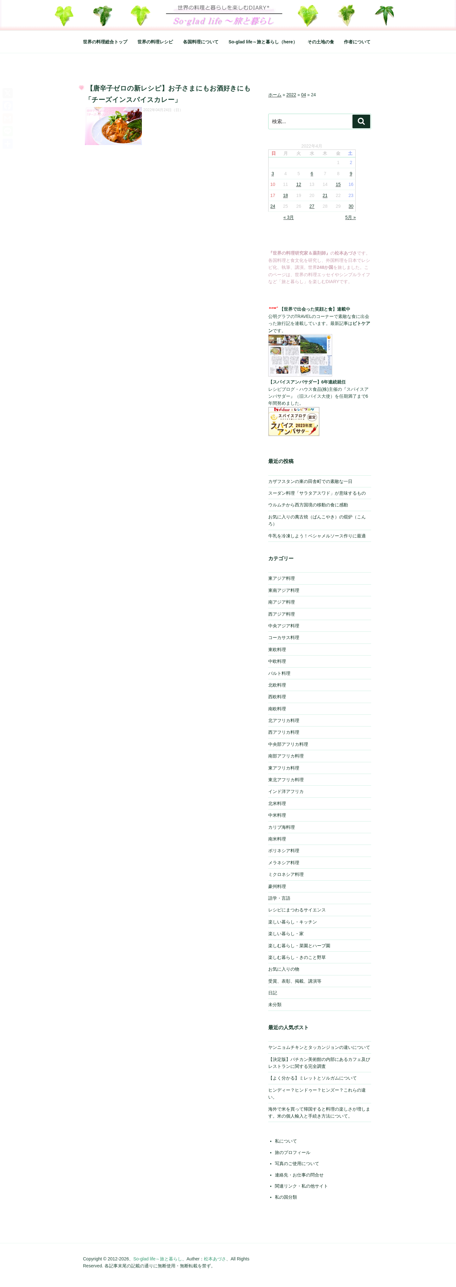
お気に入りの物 (283, 969)
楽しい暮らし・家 (286, 933)
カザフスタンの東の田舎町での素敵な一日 (310, 481)
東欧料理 (277, 649)
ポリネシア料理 (283, 850)
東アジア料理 (281, 578)
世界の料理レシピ (155, 41)
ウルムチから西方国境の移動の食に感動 (308, 504)
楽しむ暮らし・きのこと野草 (297, 957)
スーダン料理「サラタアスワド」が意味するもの (317, 493)
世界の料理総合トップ (105, 41)
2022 (291, 94)
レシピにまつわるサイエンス (297, 909)
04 (303, 94)
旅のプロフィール (292, 1152)
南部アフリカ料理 (286, 755)
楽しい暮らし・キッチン (292, 921)
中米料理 (277, 815)
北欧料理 (277, 685)
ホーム (275, 94)
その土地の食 (320, 41)
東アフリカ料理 (283, 767)
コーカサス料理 (283, 637)
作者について (357, 41)
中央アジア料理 (283, 625)
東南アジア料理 (283, 590)
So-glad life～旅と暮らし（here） (263, 41)
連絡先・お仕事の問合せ (299, 1174)
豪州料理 (277, 886)
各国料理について (200, 41)
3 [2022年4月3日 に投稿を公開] (272, 173)
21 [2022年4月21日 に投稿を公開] (325, 195)
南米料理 (277, 838)
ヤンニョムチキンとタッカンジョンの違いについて (319, 1047)
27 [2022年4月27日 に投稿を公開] (311, 206)
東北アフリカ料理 (286, 779)
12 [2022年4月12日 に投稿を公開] (298, 184)
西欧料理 (277, 696)
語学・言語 (279, 898)
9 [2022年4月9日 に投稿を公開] (351, 173)
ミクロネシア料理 (286, 874)
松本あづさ (215, 1258)
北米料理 (277, 803)
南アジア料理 (281, 602)
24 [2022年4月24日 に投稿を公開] (273, 206)
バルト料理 (279, 673)
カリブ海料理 (281, 827)
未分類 (275, 1004)
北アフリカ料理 (283, 720)
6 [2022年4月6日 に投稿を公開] (312, 173)
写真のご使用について (297, 1163)
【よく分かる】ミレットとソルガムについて (312, 1078)
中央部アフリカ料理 (288, 744)
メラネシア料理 (283, 862)
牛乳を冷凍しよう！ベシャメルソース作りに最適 (317, 535)
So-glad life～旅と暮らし (157, 1258)
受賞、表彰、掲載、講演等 (294, 981)
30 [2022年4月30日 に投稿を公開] (351, 206)
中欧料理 (277, 661)
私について (286, 1141)
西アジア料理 (281, 614)
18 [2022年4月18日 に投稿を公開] (285, 195)
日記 (272, 992)
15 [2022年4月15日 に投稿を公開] (338, 184)
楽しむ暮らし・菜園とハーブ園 (299, 945)
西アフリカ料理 (283, 732)
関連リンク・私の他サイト (301, 1186)
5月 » (350, 217)
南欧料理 (277, 708)
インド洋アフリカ (286, 791)
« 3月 (288, 217)
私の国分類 (286, 1197)
